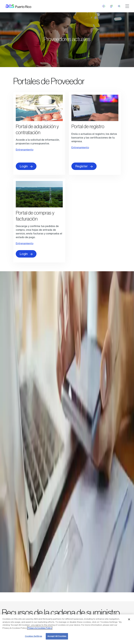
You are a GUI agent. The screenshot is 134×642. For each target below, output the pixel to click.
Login (26, 166)
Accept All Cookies (56, 636)
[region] (67, 628)
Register (84, 166)
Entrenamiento (24, 149)
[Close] (129, 619)
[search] (119, 6)
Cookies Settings (33, 636)
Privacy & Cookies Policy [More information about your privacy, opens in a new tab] (40, 628)
